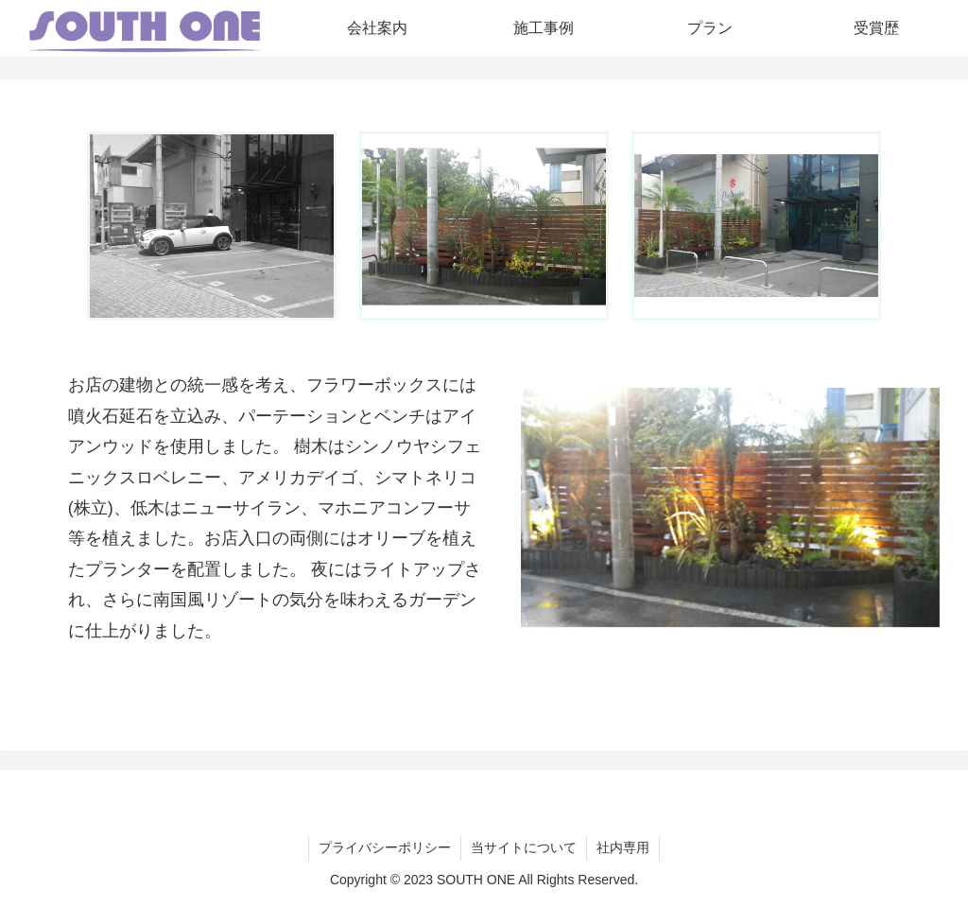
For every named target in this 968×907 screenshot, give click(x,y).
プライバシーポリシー (385, 847)
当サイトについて (524, 847)
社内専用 (622, 847)
